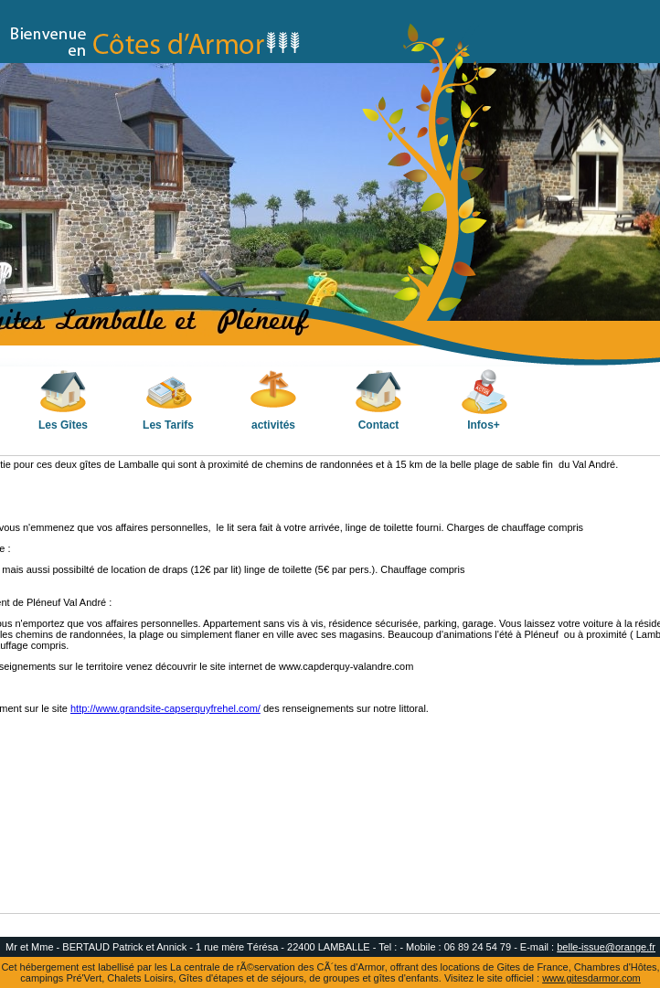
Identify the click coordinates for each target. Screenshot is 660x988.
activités (274, 399)
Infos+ (484, 399)
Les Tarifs (169, 399)
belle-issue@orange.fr (606, 946)
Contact (379, 399)
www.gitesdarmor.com (591, 977)
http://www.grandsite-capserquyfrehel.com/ (165, 708)
